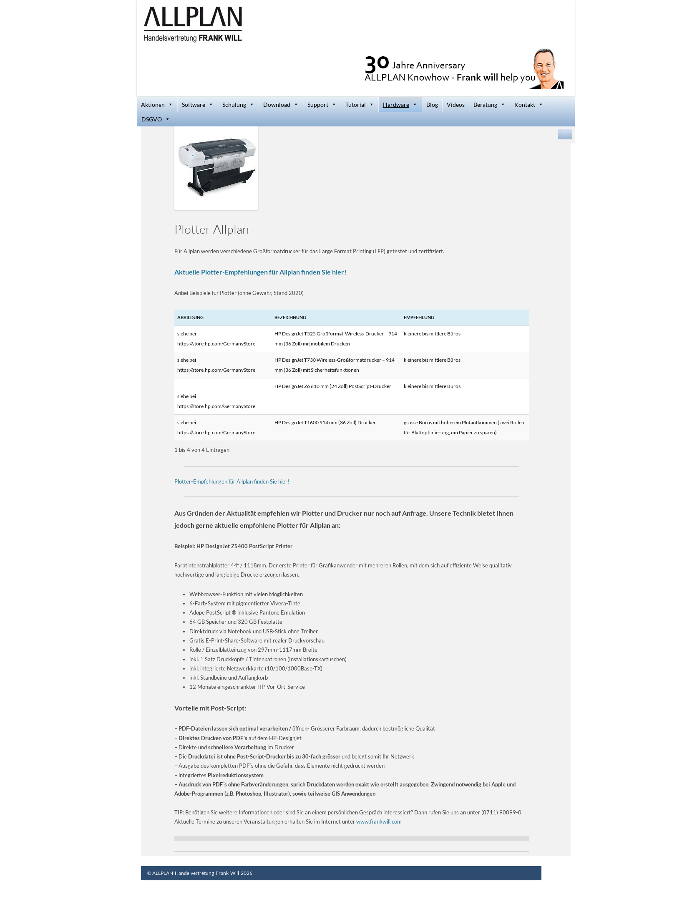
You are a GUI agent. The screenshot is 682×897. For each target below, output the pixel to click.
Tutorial (359, 104)
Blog (432, 104)
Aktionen (157, 104)
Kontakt (529, 104)
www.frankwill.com (379, 821)
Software (198, 104)
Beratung (489, 104)
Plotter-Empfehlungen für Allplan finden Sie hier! (231, 481)
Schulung (238, 104)
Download (281, 104)
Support (322, 104)
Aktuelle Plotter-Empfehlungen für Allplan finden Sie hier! (260, 272)
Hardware (400, 104)
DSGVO (155, 119)
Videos (456, 104)
